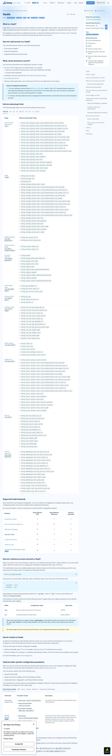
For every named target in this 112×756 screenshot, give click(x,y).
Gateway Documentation (93, 19)
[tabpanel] (40, 305)
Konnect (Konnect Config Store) (14, 524)
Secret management (25, 655)
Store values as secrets (92, 116)
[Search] (31, 2)
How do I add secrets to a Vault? (95, 77)
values (8, 68)
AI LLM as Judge (9, 307)
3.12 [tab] (14, 111)
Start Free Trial (101, 2)
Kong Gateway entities (21, 10)
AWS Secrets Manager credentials (97, 103)
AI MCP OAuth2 (9, 343)
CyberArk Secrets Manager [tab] (47, 689)
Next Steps (89, 134)
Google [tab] (28, 689)
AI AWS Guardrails (10, 237)
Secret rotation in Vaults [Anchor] (13, 637)
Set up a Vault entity (93, 119)
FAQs (87, 130)
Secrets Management (94, 40)
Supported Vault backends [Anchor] (14, 499)
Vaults (87, 71)
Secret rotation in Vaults (93, 95)
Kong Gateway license (11, 78)
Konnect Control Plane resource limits (97, 57)
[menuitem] (53, 3)
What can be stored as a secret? (95, 81)
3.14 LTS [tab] (5, 111)
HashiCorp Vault (9, 544)
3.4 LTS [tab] (37, 111)
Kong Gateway (11, 10)
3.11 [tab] (17, 111)
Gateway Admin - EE (91, 25)
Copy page (71, 14)
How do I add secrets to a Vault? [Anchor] (16, 42)
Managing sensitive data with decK (96, 52)
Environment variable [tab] (9, 689)
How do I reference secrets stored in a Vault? (96, 91)
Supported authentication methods (97, 112)
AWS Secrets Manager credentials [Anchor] (16, 734)
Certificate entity (65, 33)
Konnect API (34, 17)
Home (4, 10)
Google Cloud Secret (11, 539)
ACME (6, 175)
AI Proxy (7, 415)
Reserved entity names (95, 49)
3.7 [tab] (32, 111)
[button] (76, 574)
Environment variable (11, 519)
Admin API (19, 17)
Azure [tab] (23, 689)
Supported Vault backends (93, 87)
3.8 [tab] (29, 111)
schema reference (50, 668)
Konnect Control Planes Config (94, 28)
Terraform (41, 17)
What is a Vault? (90, 74)
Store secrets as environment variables (95, 123)
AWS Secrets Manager (11, 529)
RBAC (89, 46)
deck (24, 17)
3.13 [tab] (10, 111)
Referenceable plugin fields (95, 84)
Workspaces (91, 43)
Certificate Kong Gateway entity (36, 75)
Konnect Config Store (38, 88)
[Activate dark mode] (108, 3)
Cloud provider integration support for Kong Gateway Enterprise (95, 62)
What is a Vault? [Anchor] (9, 24)
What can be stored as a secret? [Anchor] (16, 61)
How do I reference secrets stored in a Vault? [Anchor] (22, 559)
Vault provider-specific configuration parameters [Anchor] (23, 662)
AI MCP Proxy (8, 359)
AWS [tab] (18, 689)
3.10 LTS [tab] (21, 111)
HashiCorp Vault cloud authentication (93, 108)
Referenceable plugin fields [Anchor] (13, 104)
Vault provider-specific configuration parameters (96, 99)
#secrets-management (92, 34)
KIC (28, 17)
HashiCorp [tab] (35, 689)
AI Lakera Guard (9, 296)
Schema (88, 127)
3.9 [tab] (26, 111)
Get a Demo (90, 2)
